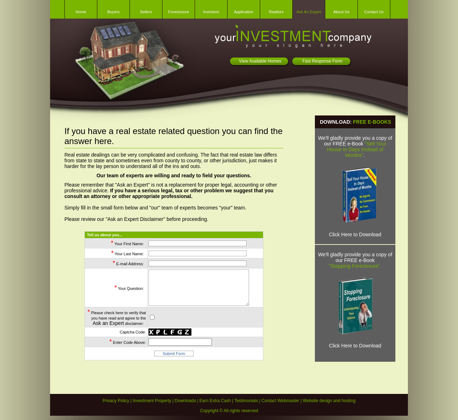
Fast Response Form (322, 61)
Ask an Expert (108, 323)
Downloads (185, 400)
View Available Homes (260, 61)
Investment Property (152, 400)
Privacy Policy (115, 400)
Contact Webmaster (280, 400)
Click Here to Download (355, 234)
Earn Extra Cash (215, 400)
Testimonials (246, 400)
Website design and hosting (329, 400)
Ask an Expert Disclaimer (135, 219)
